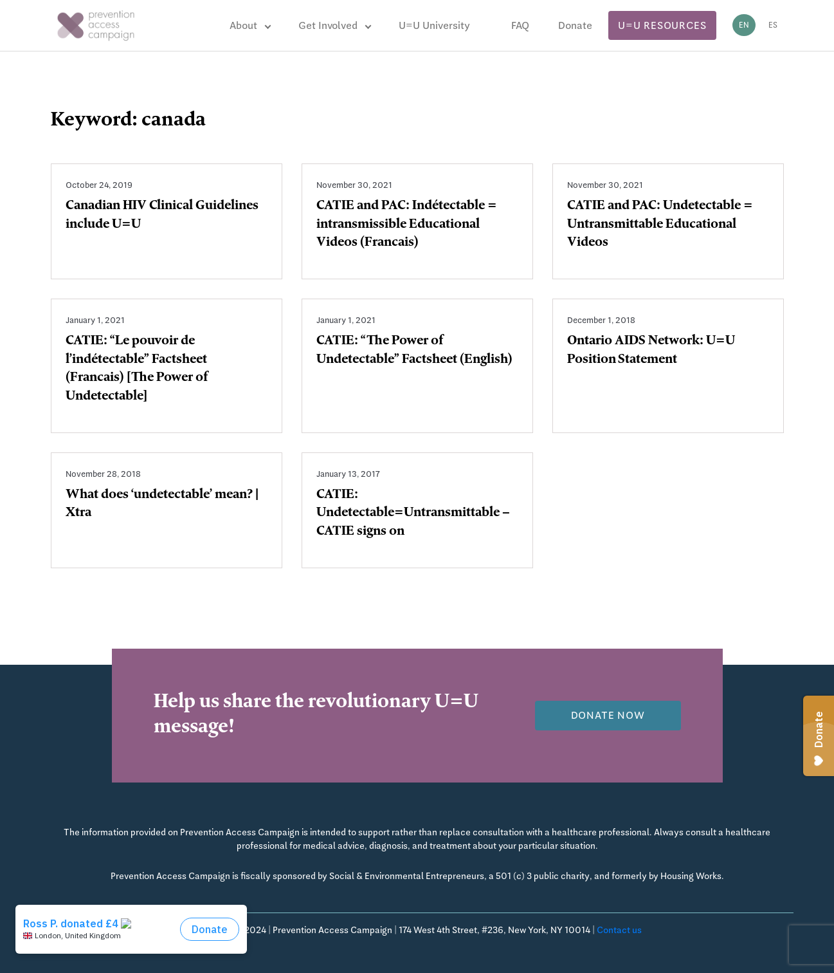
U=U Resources (662, 25)
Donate (575, 25)
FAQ (520, 25)
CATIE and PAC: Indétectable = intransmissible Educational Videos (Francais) (406, 225)
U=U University (434, 25)
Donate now (608, 715)
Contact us (619, 930)
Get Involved (328, 25)
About (243, 25)
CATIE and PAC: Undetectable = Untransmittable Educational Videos (660, 225)
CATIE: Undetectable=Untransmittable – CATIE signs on (413, 514)
